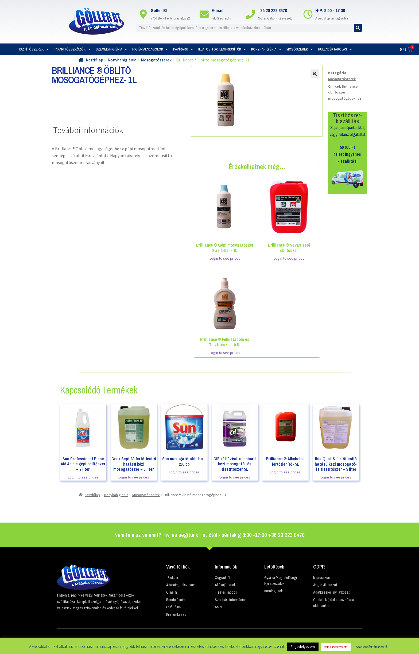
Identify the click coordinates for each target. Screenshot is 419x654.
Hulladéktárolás (335, 49)
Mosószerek (299, 49)
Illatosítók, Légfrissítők (222, 49)
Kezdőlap (94, 60)
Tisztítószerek (32, 49)
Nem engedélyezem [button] (335, 647)
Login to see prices (225, 258)
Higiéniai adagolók (150, 49)
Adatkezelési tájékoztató (371, 647)
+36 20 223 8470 (272, 10)
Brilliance (350, 86)
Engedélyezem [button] (303, 646)
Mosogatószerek (156, 60)
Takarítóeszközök (72, 49)
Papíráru (183, 49)
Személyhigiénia (111, 49)
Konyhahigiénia (266, 49)
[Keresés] (358, 28)
